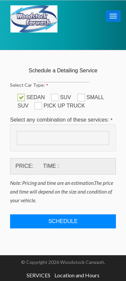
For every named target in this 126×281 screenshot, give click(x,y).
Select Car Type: (29, 85)
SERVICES (38, 275)
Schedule (63, 221)
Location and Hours (76, 275)
